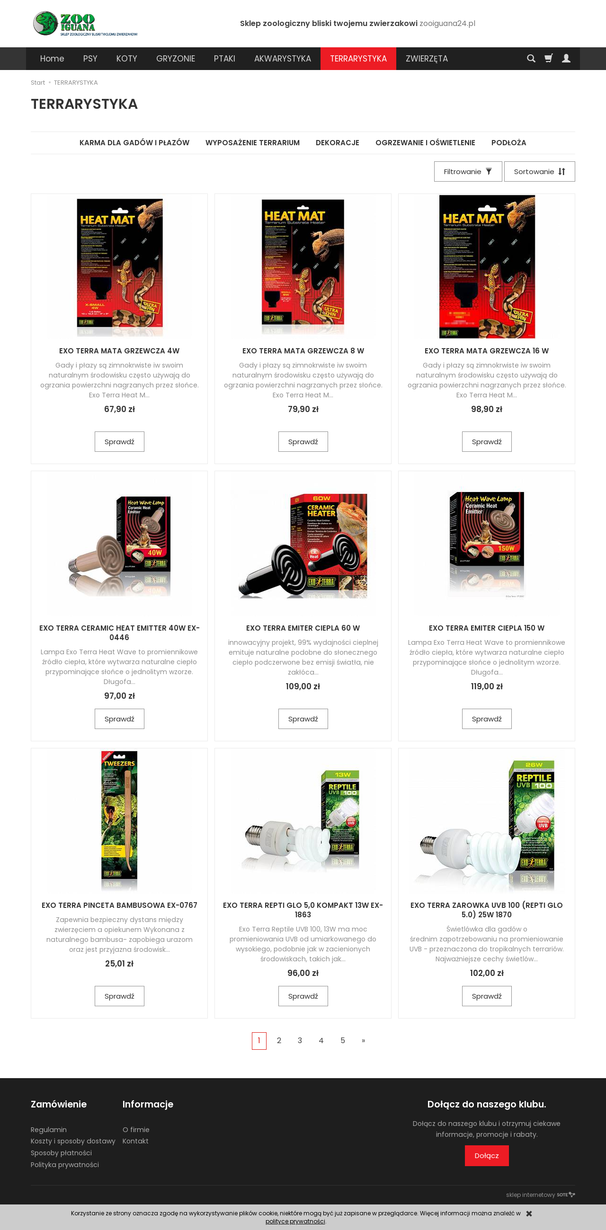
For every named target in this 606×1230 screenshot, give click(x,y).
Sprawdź (119, 442)
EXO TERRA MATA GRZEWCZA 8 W (303, 351)
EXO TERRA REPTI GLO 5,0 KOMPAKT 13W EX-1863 (303, 910)
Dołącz (487, 1155)
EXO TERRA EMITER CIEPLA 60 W (303, 628)
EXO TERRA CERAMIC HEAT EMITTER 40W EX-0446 (119, 632)
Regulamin (49, 1129)
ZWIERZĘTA (427, 58)
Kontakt (136, 1141)
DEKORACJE (337, 143)
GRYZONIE (175, 58)
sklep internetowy (540, 1195)
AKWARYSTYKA (282, 58)
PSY (90, 58)
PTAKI (224, 58)
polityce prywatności (295, 1221)
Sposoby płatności (61, 1153)
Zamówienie (59, 1104)
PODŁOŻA (508, 143)
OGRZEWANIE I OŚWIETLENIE (425, 143)
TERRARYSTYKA (358, 58)
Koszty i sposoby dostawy (73, 1141)
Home (52, 58)
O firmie (136, 1129)
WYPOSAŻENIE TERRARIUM (252, 143)
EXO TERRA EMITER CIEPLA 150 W (486, 628)
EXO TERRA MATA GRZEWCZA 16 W (487, 351)
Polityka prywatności (65, 1164)
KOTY (126, 58)
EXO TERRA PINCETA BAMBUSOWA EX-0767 (119, 905)
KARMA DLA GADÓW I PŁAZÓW (134, 143)
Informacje (148, 1104)
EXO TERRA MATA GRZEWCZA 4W (119, 351)
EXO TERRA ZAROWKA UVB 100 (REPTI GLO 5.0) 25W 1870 (486, 910)
